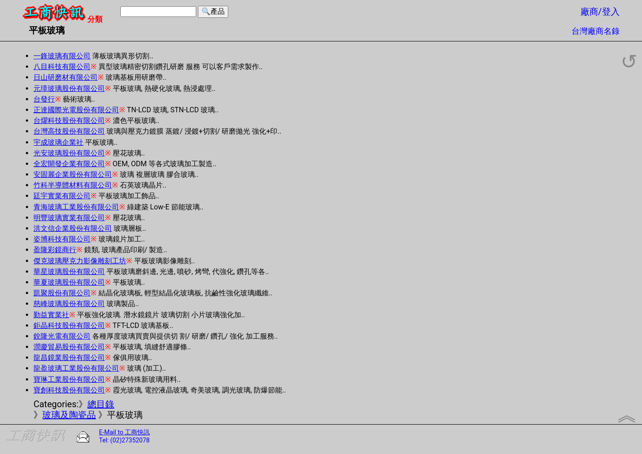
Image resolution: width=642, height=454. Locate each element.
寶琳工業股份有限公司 (69, 379)
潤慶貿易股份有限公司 (69, 347)
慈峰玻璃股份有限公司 (69, 303)
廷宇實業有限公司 (62, 196)
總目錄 (100, 404)
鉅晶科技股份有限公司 (69, 325)
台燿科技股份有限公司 (69, 120)
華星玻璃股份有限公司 (69, 271)
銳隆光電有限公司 (62, 336)
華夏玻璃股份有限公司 (69, 282)
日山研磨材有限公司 (65, 77)
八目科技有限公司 (62, 66)
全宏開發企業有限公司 (69, 164)
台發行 (44, 99)
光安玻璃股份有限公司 (69, 153)
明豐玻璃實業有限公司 (69, 217)
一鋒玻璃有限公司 (62, 56)
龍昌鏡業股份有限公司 (69, 357)
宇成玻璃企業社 (58, 142)
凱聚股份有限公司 (62, 293)
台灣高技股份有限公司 (69, 131)
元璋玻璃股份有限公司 (69, 88)
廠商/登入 (600, 11)
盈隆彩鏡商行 (54, 249)
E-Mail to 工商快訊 (124, 432)
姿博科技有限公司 (62, 239)
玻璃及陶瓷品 (69, 414)
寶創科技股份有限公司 (69, 390)
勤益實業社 (51, 315)
